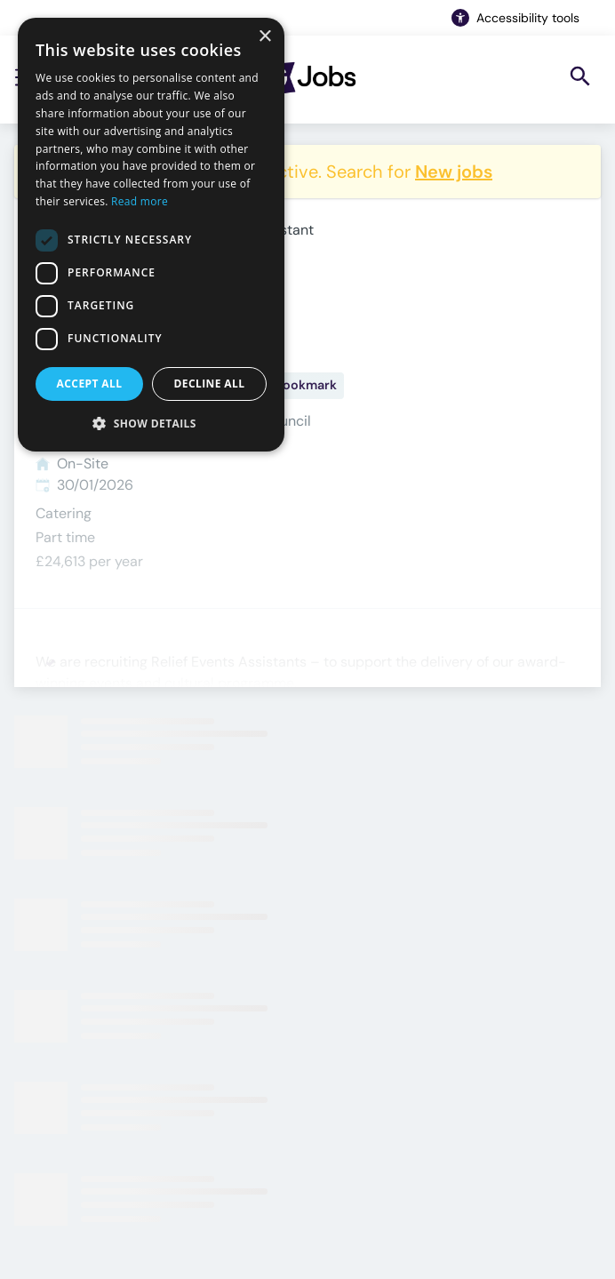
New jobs (453, 171)
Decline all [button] (209, 383)
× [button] (264, 37)
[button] (151, 423)
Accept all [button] (90, 383)
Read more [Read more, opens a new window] (139, 201)
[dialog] (151, 235)
